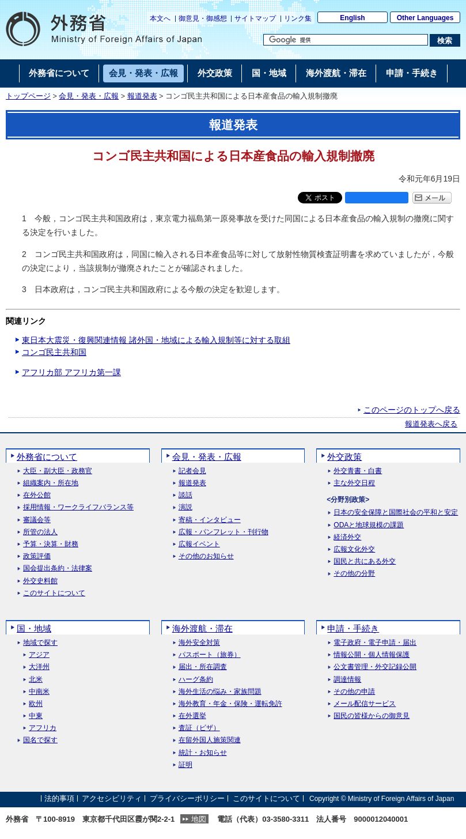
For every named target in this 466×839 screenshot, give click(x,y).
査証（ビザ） (199, 728)
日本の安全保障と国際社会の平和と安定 (396, 512)
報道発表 (142, 96)
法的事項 (59, 798)
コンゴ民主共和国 (54, 352)
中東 (36, 716)
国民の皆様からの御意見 (372, 716)
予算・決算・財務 (50, 544)
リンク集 (298, 18)
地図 (198, 819)
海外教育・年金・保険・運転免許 (230, 704)
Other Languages (425, 18)
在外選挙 (192, 716)
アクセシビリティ (112, 798)
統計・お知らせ (203, 753)
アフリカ (42, 728)
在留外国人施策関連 (210, 740)
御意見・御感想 (203, 18)
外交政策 (344, 457)
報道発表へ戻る (431, 424)
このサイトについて (54, 593)
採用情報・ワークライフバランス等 (78, 507)
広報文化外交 (354, 549)
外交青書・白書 (358, 471)
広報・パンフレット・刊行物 (223, 532)
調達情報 (347, 679)
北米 (36, 679)
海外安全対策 (199, 643)
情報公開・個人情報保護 (372, 655)
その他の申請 (354, 692)
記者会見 (192, 471)
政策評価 (37, 556)
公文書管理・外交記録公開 (375, 667)
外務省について (47, 457)
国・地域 (34, 628)
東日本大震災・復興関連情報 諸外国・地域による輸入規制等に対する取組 (156, 340)
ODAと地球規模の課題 (369, 525)
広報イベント (199, 544)
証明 (185, 765)
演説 (185, 507)
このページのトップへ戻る (411, 410)
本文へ (160, 18)
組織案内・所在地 (50, 483)
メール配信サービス (365, 704)
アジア (39, 655)
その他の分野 (354, 573)
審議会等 (37, 520)
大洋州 (39, 667)
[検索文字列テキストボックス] (345, 40)
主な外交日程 (354, 483)
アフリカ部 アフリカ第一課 (71, 372)
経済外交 (347, 537)
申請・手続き (353, 628)
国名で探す (40, 740)
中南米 (39, 692)
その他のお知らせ (206, 556)
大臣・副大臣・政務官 (57, 471)
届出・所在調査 (203, 667)
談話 (185, 495)
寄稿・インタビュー (210, 520)
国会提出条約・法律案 (57, 568)
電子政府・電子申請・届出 (375, 643)
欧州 (36, 704)
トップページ (28, 96)
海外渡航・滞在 (202, 628)
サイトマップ (255, 18)
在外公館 (37, 495)
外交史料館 (40, 581)
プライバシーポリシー (187, 798)
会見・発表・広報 (89, 96)
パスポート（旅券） (210, 655)
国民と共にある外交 (365, 561)
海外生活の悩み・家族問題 (220, 692)
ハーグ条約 (196, 679)
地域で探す (40, 643)
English (352, 18)
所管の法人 (40, 532)
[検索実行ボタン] (445, 40)
